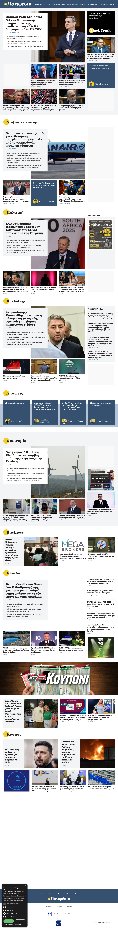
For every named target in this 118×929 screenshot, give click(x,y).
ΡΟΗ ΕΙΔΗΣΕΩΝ (92, 4)
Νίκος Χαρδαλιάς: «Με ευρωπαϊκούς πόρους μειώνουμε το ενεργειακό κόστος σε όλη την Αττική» (101, 628)
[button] (14, 925)
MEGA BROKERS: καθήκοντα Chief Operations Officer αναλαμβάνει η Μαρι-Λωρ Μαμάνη (73, 556)
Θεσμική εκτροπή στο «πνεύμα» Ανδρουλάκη (99, 67)
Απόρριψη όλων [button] (20, 921)
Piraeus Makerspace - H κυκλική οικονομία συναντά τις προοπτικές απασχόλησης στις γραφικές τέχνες (12, 550)
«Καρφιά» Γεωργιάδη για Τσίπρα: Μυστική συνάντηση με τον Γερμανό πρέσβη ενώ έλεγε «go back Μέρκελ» (16, 290)
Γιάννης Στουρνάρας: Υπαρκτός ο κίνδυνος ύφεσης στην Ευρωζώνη (72, 517)
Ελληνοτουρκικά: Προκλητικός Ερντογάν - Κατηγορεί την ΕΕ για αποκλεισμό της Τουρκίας (24, 228)
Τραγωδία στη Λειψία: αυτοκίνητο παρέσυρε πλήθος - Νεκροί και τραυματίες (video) (72, 82)
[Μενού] (111, 4)
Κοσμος (82, 4)
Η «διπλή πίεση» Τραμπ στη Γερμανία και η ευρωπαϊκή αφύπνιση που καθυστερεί (72, 406)
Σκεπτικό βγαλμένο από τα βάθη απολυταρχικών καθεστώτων (44, 185)
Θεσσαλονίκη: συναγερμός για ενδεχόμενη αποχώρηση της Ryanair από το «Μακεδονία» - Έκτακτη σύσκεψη (25, 139)
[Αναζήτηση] (114, 4)
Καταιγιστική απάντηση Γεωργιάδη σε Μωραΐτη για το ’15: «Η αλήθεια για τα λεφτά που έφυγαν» (44, 379)
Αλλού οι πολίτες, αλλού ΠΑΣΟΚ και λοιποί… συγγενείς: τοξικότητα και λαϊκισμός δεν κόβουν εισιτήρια (43, 109)
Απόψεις (15, 393)
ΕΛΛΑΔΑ (15, 149)
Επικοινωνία (69, 906)
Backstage (16, 301)
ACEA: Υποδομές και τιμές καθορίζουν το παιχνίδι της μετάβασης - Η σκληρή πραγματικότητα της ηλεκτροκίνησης (41, 520)
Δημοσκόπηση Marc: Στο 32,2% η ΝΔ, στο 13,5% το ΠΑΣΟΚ (25, 46)
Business (15, 532)
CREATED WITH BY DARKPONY (102, 922)
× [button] (25, 885)
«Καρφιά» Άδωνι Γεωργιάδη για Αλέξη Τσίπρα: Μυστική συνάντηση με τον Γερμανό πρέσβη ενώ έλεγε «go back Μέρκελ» (100, 327)
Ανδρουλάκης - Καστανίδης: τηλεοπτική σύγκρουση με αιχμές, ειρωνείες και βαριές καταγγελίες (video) (24, 318)
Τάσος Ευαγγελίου (46, 201)
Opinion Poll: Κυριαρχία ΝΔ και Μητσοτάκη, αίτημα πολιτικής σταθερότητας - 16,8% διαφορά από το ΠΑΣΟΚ (24, 23)
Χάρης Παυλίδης (101, 84)
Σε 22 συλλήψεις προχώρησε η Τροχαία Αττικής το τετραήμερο (71, 649)
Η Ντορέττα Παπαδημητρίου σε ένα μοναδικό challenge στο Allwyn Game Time (100, 717)
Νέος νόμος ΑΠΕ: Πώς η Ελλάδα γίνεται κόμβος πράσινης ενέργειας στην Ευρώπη (24, 456)
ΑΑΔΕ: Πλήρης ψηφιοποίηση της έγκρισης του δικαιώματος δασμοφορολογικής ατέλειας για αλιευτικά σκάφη (15, 519)
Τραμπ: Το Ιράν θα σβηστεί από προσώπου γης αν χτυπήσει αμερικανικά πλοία (43, 82)
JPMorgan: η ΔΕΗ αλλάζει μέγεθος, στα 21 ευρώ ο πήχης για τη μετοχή (101, 556)
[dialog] (15, 905)
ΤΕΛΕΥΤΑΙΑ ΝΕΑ (95, 309)
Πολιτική (15, 212)
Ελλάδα (13, 573)
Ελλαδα (75, 4)
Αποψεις (47, 4)
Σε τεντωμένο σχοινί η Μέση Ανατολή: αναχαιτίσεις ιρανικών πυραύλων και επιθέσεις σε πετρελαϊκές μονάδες (68, 752)
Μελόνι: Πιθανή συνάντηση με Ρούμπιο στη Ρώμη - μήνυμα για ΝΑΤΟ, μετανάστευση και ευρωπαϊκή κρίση (44, 790)
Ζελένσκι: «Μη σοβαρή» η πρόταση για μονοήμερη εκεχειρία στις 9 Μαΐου (12, 756)
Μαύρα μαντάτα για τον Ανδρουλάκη (100, 404)
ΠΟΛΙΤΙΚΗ (15, 32)
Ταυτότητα (59, 906)
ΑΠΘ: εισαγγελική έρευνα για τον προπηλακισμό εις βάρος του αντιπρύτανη (100, 593)
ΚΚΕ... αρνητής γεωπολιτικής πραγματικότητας (14, 377)
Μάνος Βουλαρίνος (103, 421)
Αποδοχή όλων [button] (8, 921)
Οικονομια (55, 4)
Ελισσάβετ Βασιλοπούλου (45, 421)
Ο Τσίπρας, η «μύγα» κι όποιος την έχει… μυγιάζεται (99, 15)
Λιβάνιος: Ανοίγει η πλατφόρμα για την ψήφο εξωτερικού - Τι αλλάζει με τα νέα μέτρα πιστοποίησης (100, 56)
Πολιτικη (38, 4)
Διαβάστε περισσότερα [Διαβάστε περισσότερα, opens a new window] (17, 900)
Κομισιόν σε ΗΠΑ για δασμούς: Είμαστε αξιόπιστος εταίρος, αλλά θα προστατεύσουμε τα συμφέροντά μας (101, 790)
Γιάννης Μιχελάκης (75, 421)
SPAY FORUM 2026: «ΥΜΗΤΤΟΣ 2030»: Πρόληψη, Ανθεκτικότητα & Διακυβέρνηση (100, 604)
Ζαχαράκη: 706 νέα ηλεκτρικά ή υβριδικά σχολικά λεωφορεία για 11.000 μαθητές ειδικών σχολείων (71, 289)
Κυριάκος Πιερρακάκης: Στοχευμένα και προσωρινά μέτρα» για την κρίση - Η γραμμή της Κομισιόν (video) (15, 200)
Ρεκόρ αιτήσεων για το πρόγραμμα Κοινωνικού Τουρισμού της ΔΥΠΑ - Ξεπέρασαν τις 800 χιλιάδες (100, 581)
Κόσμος (14, 734)
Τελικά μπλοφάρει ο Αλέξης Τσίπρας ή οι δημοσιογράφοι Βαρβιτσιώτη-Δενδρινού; (45, 406)
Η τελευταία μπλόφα (14, 403)
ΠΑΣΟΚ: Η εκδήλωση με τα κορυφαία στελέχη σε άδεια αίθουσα (69, 378)
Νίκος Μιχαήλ (16, 421)
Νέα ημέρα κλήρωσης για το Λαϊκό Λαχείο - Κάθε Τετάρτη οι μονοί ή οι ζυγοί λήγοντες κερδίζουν (101, 615)
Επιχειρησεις (66, 4)
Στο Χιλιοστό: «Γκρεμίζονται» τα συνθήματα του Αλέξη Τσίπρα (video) (43, 289)
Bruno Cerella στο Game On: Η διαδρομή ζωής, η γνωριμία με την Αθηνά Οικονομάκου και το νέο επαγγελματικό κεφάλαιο (24, 590)
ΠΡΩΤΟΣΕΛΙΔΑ (103, 4)
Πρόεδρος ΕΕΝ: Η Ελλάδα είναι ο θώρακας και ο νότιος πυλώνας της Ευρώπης (43, 650)
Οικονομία (17, 441)
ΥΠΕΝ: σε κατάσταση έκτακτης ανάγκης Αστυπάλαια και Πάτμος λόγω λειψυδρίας (16, 650)
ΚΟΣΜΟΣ (39, 86)
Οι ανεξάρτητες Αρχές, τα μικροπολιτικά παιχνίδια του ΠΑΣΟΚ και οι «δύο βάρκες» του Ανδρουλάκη (71, 200)
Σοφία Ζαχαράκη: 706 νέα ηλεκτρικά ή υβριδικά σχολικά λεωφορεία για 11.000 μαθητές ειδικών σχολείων (100, 354)
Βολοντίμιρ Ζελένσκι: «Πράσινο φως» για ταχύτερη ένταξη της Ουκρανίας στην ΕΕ (72, 789)
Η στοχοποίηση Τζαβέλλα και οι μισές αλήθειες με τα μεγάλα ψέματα (71, 108)
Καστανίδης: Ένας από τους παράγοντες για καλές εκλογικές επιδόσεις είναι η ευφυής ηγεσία (16, 108)
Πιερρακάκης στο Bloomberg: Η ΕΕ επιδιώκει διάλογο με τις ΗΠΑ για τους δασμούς (100, 511)
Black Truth (100, 30)
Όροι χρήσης (49, 906)
